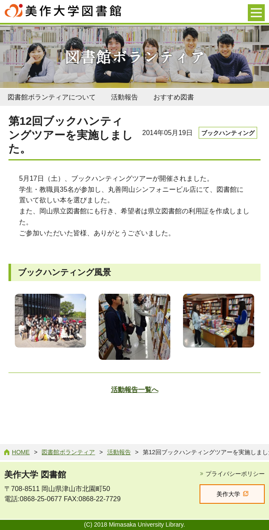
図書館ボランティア (68, 452)
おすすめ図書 (173, 97)
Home (21, 452)
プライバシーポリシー (235, 473)
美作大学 (228, 494)
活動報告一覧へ (134, 389)
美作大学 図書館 (35, 474)
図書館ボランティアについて (52, 97)
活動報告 (124, 97)
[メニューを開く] (256, 12)
